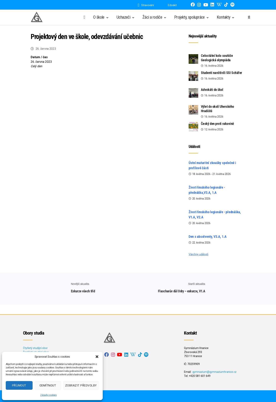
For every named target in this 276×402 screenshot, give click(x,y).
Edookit (172, 5)
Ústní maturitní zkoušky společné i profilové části (212, 165)
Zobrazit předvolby (81, 385)
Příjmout (19, 385)
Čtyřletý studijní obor (35, 348)
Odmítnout (47, 385)
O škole (98, 17)
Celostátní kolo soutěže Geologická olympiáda (217, 58)
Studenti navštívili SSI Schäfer (221, 73)
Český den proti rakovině (217, 124)
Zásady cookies (48, 395)
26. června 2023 (46, 49)
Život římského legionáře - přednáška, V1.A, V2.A (215, 214)
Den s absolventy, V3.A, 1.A (208, 237)
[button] (97, 357)
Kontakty (223, 17)
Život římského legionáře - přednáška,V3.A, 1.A (207, 190)
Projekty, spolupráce (189, 17)
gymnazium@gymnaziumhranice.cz (214, 371)
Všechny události (198, 254)
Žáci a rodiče (152, 17)
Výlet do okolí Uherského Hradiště (217, 108)
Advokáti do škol (212, 90)
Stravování (146, 5)
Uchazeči (123, 17)
